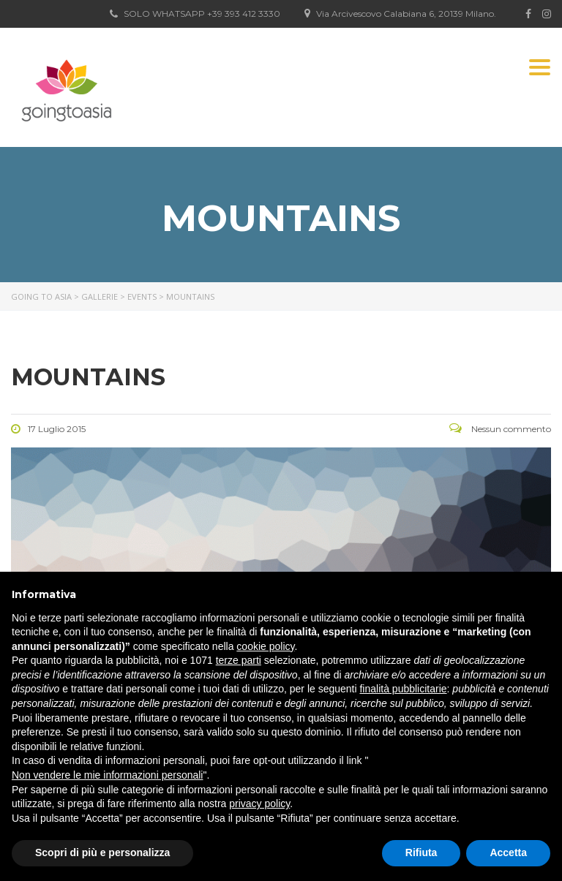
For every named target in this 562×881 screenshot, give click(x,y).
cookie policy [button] (265, 646)
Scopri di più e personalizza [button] (102, 852)
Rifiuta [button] (421, 852)
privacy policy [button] (259, 803)
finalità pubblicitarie (402, 689)
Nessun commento (500, 428)
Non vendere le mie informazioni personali (107, 775)
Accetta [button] (508, 852)
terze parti (238, 660)
